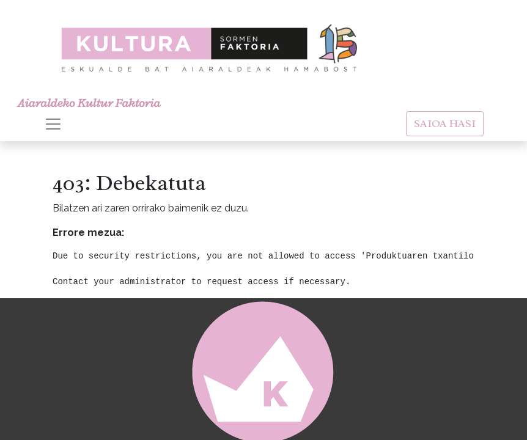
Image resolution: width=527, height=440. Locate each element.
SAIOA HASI (445, 123)
